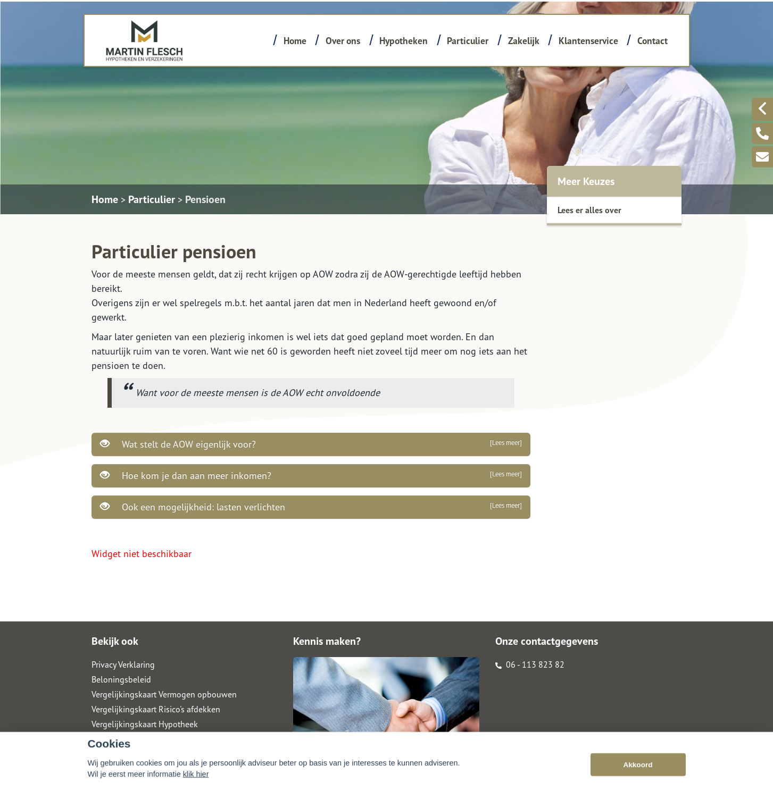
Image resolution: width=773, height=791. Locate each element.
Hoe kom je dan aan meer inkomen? (311, 475)
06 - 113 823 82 (529, 664)
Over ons (343, 41)
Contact (652, 41)
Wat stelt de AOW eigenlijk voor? (311, 443)
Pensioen (205, 199)
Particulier (467, 41)
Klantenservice (588, 41)
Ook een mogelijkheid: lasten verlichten (311, 506)
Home (295, 41)
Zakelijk (523, 41)
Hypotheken (403, 41)
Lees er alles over (589, 210)
